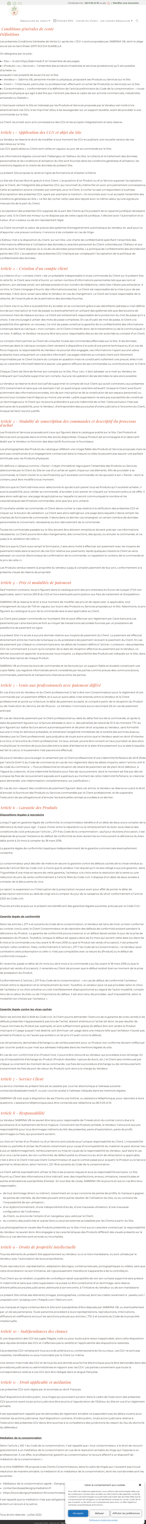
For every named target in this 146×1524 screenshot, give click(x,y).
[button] (139, 1484)
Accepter (78, 1513)
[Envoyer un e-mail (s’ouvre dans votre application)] (20, 3)
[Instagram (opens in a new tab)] (14, 3)
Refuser (99, 1513)
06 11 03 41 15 (92, 3)
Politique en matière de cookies (103, 1520)
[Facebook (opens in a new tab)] (9, 3)
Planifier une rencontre (126, 3)
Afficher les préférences (126, 1513)
